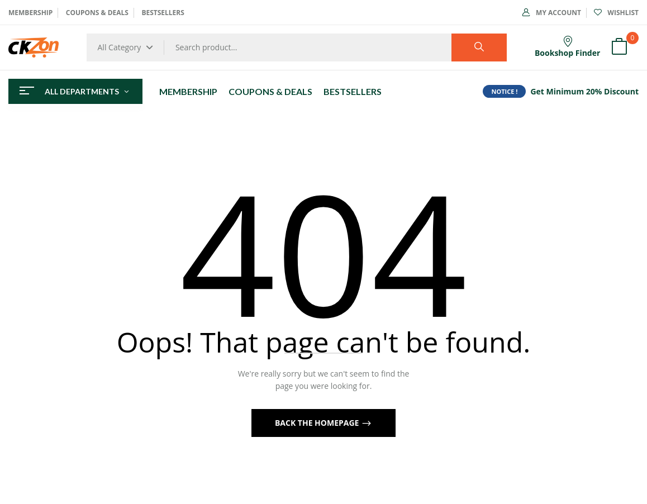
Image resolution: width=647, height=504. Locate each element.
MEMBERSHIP (30, 12)
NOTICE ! (504, 91)
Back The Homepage (318, 422)
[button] (619, 47)
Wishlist (616, 12)
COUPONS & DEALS (97, 12)
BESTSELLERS (162, 12)
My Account (551, 12)
